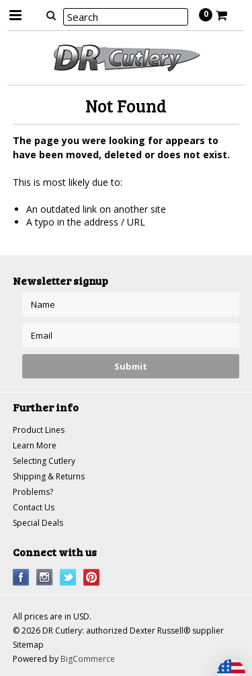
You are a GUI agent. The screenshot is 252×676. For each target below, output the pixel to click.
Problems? (33, 492)
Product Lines (39, 430)
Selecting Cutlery (44, 461)
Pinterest (91, 577)
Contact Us (33, 507)
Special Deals (38, 523)
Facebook (21, 577)
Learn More (34, 445)
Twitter (68, 577)
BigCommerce (87, 659)
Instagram (44, 577)
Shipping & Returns (49, 476)
